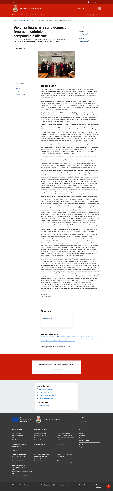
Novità (20, 20)
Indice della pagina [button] (20, 83)
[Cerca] (99, 8)
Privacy (26, 485)
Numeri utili (47, 485)
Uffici (13, 438)
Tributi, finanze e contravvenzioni (65, 438)
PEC (54, 485)
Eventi (81, 445)
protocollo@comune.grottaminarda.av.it (22, 471)
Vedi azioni (90, 28)
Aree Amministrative (17, 436)
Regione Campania (17, 2)
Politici (14, 442)
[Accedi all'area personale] (93, 2)
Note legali (60, 461)
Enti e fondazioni (16, 440)
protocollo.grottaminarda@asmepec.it (22, 476)
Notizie (26, 20)
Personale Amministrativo (19, 444)
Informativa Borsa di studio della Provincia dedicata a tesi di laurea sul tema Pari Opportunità (67, 337)
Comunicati (82, 436)
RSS (13, 485)
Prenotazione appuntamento (41, 454)
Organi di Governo (17, 433)
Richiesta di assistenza (40, 461)
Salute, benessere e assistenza (65, 442)
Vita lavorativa (38, 438)
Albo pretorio (60, 456)
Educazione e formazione (63, 433)
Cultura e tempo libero (40, 436)
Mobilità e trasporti (39, 444)
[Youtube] (85, 8)
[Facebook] (82, 8)
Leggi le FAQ (37, 459)
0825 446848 (18, 463)
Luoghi (81, 447)
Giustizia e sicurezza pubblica (64, 435)
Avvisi (80, 438)
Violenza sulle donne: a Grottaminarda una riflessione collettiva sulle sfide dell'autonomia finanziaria (69, 339)
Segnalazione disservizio (40, 456)
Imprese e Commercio (40, 440)
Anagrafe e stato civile (40, 433)
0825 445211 (20, 461)
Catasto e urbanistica (40, 442)
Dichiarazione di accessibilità (64, 463)
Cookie (31, 485)
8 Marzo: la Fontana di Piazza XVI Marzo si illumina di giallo (58, 341)
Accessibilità (19, 485)
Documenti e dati (16, 446)
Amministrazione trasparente (64, 454)
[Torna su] (108, 486)
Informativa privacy (62, 459)
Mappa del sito (38, 485)
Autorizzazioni (60, 444)
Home (15, 20)
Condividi (83, 28)
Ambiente (59, 440)
